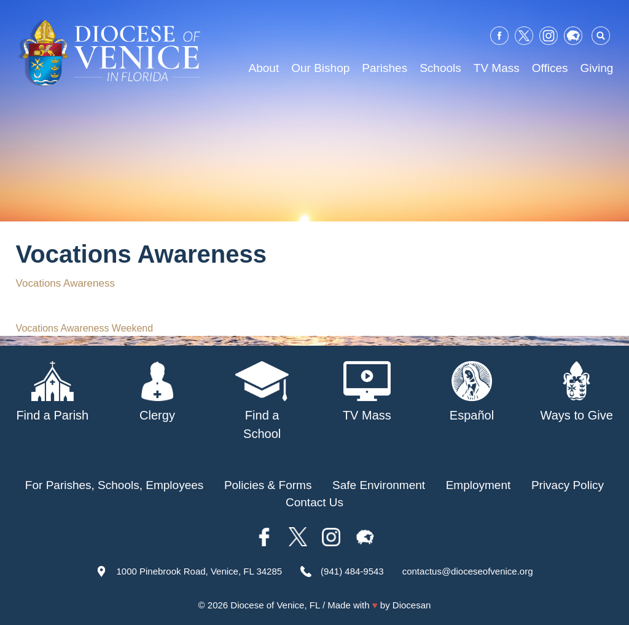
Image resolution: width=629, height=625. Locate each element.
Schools (440, 68)
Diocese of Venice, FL (274, 605)
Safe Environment (378, 485)
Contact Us (314, 502)
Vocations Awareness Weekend (85, 328)
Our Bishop (320, 68)
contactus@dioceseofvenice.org (467, 571)
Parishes (384, 68)
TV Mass (497, 68)
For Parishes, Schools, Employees (114, 485)
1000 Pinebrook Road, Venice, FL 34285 (199, 571)
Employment (478, 485)
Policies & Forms (268, 485)
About (264, 68)
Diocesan (412, 605)
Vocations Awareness (65, 283)
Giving (597, 68)
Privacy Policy (567, 485)
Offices (550, 68)
